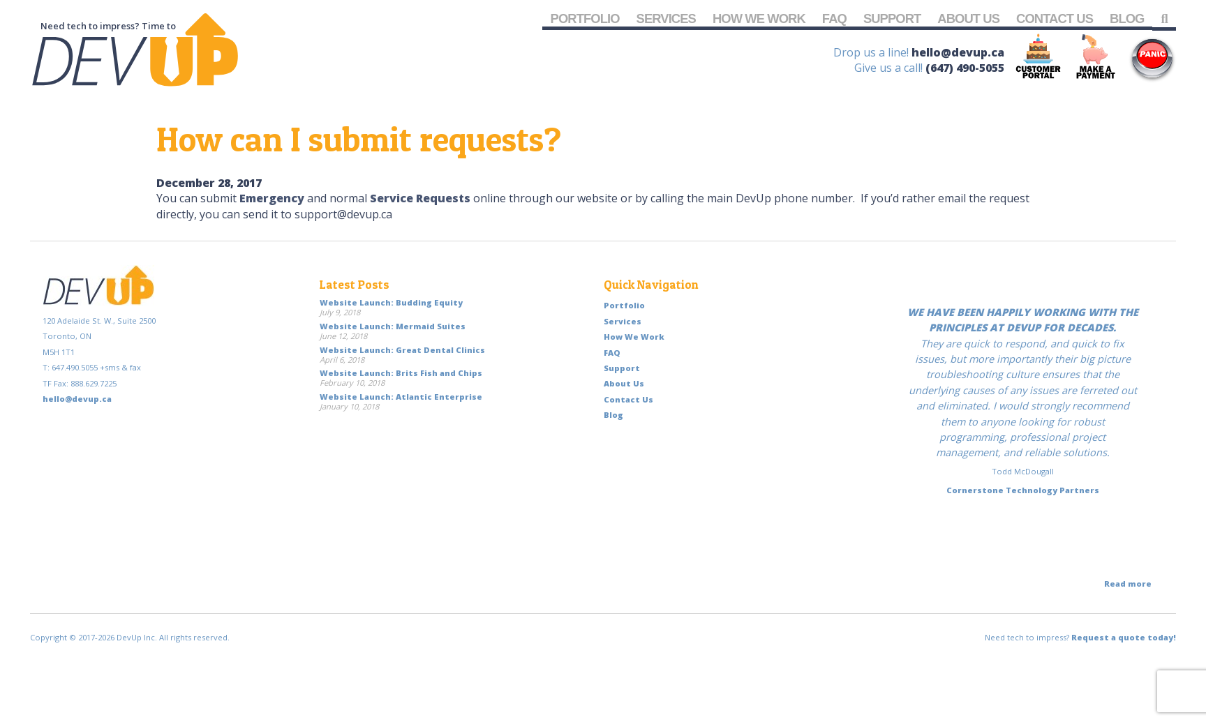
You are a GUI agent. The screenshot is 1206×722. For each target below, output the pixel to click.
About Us (968, 18)
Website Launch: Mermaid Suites (393, 326)
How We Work (759, 18)
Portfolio (585, 18)
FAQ (834, 18)
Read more (1128, 583)
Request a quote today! (1123, 637)
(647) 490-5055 (964, 67)
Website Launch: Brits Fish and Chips (401, 373)
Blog (1127, 18)
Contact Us (1054, 18)
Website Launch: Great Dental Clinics (402, 350)
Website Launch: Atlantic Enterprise (401, 396)
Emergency (271, 198)
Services (666, 18)
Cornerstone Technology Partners (1022, 490)
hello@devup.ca (957, 52)
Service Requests (420, 198)
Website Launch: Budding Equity (391, 302)
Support (892, 18)
